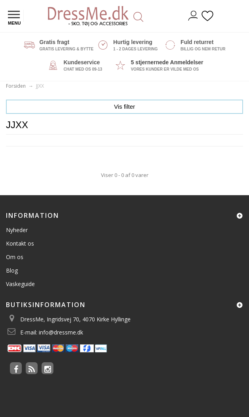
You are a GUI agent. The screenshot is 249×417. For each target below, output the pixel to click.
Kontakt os (20, 243)
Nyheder (17, 230)
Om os (14, 257)
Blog (12, 270)
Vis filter (124, 106)
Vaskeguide (20, 284)
